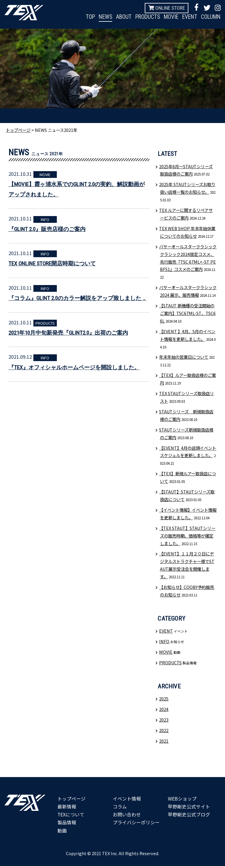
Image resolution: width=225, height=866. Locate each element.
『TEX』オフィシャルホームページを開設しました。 (74, 367)
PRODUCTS (143, 17)
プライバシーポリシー (136, 822)
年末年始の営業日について (183, 357)
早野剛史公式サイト (189, 806)
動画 (62, 830)
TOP (83, 17)
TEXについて (71, 814)
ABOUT (118, 17)
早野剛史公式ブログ (189, 814)
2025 (163, 698)
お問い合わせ (127, 814)
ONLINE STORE (166, 8)
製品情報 (66, 822)
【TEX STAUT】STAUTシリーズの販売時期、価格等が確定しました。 (187, 535)
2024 (163, 709)
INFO (45, 219)
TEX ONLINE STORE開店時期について (52, 263)
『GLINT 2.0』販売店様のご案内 (47, 229)
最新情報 (66, 806)
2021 (163, 741)
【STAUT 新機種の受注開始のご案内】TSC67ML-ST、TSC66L (187, 313)
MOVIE (168, 17)
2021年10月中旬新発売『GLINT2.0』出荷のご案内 (68, 332)
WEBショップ (182, 798)
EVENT (188, 17)
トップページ (18, 130)
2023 (163, 720)
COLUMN (210, 17)
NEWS (99, 17)
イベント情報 (127, 798)
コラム (120, 806)
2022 (163, 730)
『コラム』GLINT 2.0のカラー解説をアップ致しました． (77, 298)
